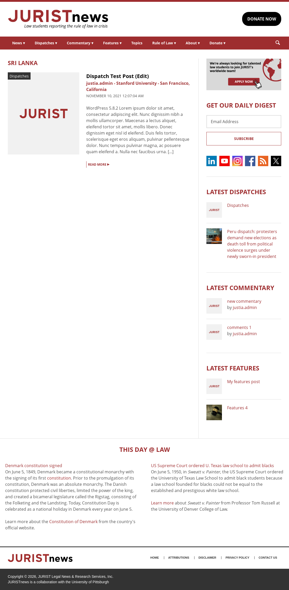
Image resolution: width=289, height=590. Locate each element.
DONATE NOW (261, 19)
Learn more (162, 503)
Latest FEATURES (232, 368)
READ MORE (98, 164)
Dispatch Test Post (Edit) (117, 76)
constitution (59, 478)
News (18, 42)
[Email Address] (243, 121)
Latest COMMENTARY (240, 287)
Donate (217, 42)
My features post (243, 381)
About (193, 42)
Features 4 (237, 408)
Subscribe (244, 138)
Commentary (80, 42)
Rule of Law (164, 42)
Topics (136, 42)
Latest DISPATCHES (236, 191)
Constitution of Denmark (73, 521)
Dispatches (46, 42)
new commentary (244, 301)
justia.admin (245, 307)
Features (112, 42)
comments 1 (239, 327)
